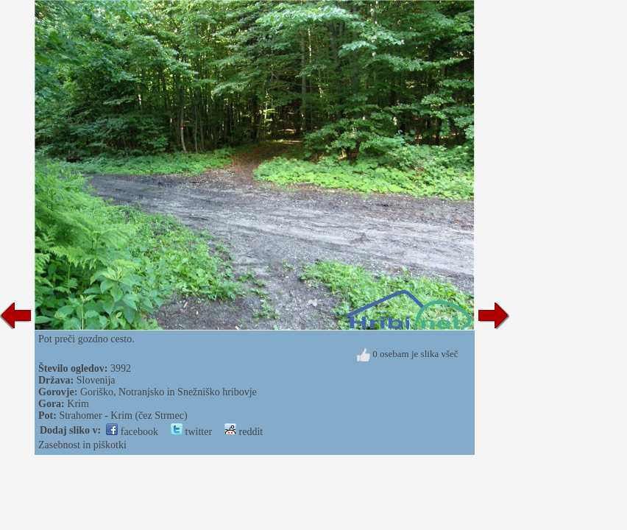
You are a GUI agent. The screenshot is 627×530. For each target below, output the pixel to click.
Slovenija (96, 380)
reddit (243, 431)
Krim (78, 403)
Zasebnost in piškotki (82, 445)
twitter (191, 431)
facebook (132, 431)
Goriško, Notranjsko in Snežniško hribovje (168, 392)
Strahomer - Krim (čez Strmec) (123, 415)
